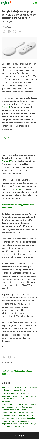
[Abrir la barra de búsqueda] (33, 3)
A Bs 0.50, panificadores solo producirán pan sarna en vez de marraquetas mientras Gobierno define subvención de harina (19, 407)
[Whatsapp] (4, 31)
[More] (19, 31)
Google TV (7, 161)
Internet (18, 189)
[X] (14, 31)
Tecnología (7, 21)
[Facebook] (9, 31)
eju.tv (7, 137)
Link (11, 347)
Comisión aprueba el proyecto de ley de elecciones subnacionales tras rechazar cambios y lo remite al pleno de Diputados (18, 415)
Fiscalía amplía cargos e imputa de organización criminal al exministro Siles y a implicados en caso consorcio (19, 424)
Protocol (6, 107)
